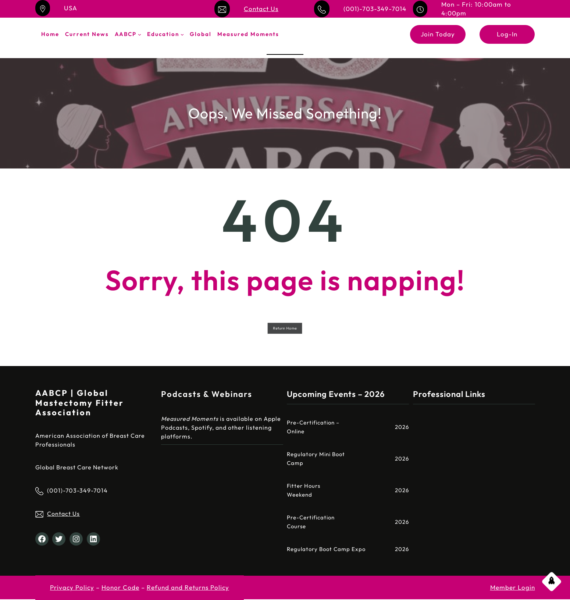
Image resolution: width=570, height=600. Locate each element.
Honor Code (120, 587)
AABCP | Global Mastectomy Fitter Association (79, 403)
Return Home (285, 328)
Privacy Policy (72, 587)
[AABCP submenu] (139, 34)
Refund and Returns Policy (188, 587)
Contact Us (261, 9)
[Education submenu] (182, 34)
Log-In (507, 34)
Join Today (438, 34)
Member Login (512, 587)
